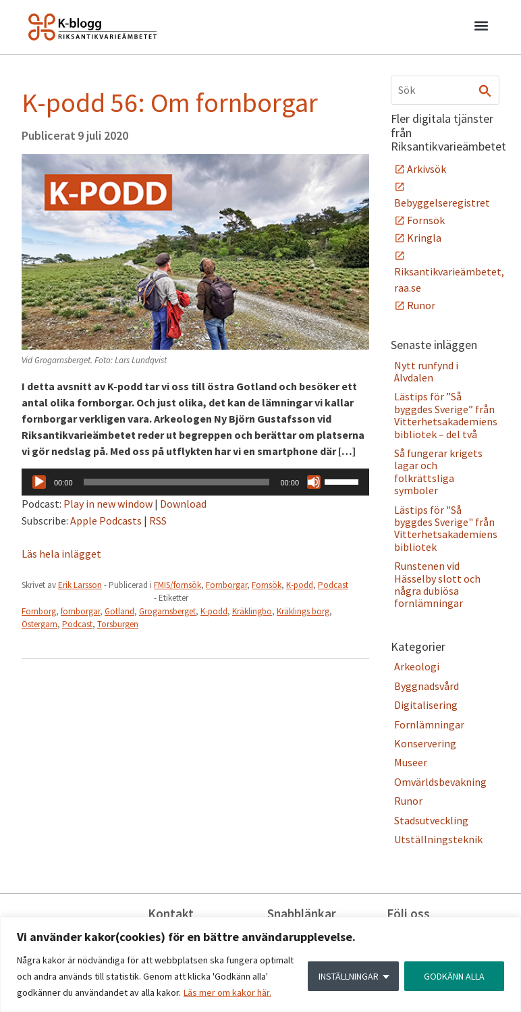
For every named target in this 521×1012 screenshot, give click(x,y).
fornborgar (80, 611)
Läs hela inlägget (61, 553)
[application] (195, 482)
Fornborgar (226, 585)
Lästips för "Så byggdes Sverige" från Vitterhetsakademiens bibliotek (445, 528)
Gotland (119, 611)
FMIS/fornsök (177, 585)
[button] (481, 28)
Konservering (425, 743)
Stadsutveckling (431, 820)
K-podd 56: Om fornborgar (170, 102)
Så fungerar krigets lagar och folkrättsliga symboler (438, 471)
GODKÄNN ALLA (454, 976)
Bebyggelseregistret (442, 202)
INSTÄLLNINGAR (349, 976)
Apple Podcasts (106, 520)
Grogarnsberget (167, 611)
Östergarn (39, 624)
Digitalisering (426, 705)
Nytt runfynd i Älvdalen (426, 371)
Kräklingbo (252, 611)
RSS (158, 520)
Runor (421, 305)
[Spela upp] (39, 482)
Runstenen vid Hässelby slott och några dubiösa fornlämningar (437, 584)
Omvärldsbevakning (440, 782)
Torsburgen (117, 624)
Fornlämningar (429, 724)
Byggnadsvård (426, 686)
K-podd (299, 585)
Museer (410, 762)
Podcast (333, 585)
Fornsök (266, 585)
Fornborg (39, 611)
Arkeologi (416, 666)
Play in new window (108, 503)
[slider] (177, 482)
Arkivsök (426, 169)
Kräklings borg (303, 611)
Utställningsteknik (438, 839)
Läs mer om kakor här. (227, 992)
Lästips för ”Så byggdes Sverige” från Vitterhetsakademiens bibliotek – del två (445, 415)
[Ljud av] (314, 482)
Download (183, 503)
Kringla (424, 237)
